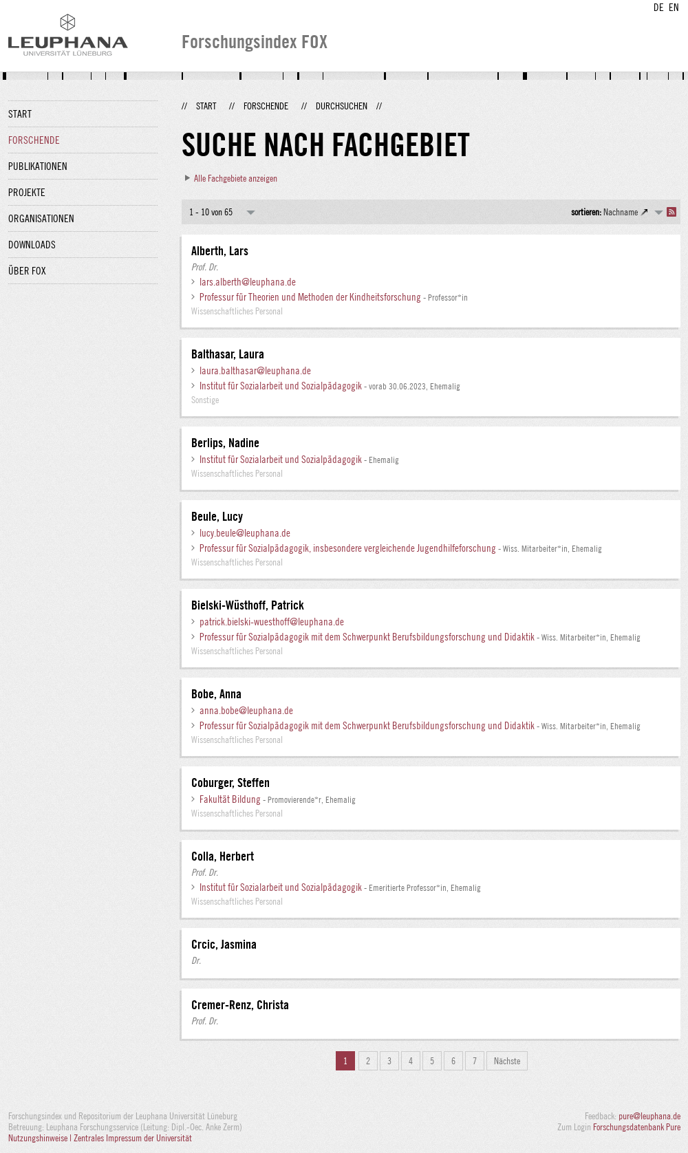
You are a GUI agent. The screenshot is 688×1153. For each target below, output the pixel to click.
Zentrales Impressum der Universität (133, 1137)
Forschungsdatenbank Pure (636, 1126)
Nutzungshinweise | (41, 1137)
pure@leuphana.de (649, 1115)
